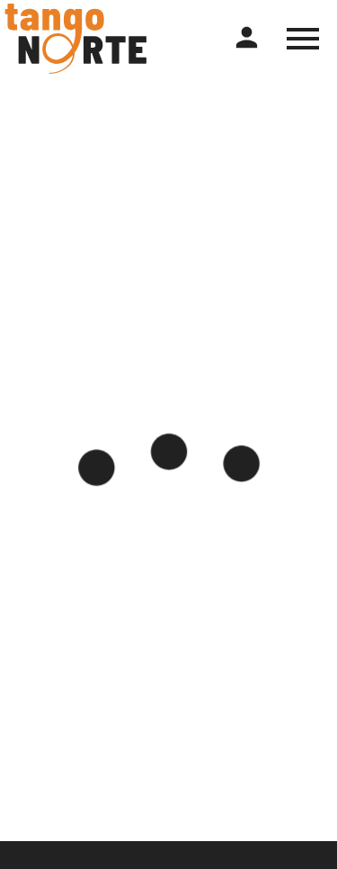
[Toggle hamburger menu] (303, 38)
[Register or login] (247, 38)
